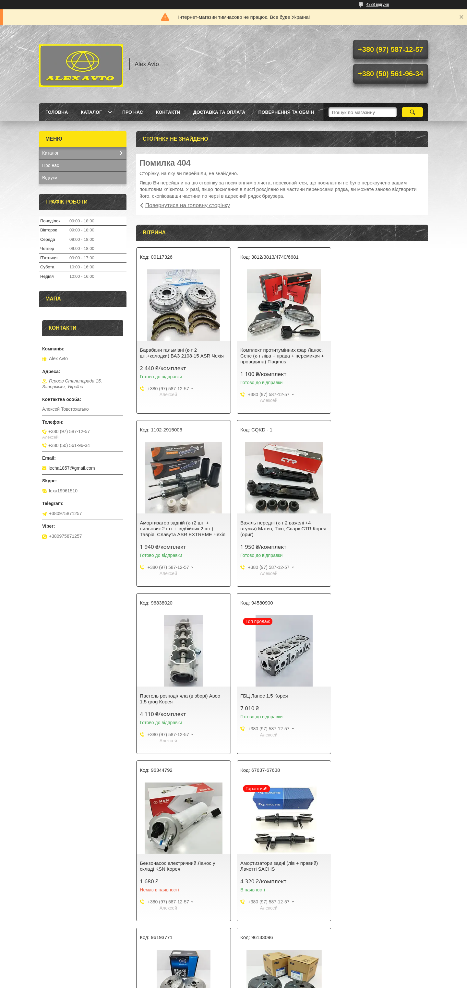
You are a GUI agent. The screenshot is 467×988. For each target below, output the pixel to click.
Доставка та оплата (219, 112)
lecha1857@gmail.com (72, 468)
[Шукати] (412, 112)
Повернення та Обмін (286, 112)
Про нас (132, 112)
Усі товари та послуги (280, 944)
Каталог (91, 112)
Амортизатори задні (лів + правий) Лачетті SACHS (278, 698)
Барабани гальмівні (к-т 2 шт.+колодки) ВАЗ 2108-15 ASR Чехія (181, 353)
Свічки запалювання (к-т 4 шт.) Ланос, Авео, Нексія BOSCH (281, 871)
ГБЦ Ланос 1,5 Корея (362, 522)
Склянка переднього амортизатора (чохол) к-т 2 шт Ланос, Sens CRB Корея (179, 874)
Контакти (168, 112)
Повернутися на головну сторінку (187, 205)
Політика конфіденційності (268, 982)
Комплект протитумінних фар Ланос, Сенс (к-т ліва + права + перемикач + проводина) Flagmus (281, 355)
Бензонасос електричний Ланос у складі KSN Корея (177, 698)
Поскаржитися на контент (218, 982)
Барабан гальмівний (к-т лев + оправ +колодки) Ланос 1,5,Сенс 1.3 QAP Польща (379, 701)
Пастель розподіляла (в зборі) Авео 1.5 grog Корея (279, 525)
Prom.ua (264, 976)
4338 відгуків (377, 4)
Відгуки (49, 177)
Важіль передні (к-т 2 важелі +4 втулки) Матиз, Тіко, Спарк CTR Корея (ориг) (183, 528)
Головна (56, 112)
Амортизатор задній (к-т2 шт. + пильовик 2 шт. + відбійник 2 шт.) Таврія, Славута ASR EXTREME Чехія (381, 355)
